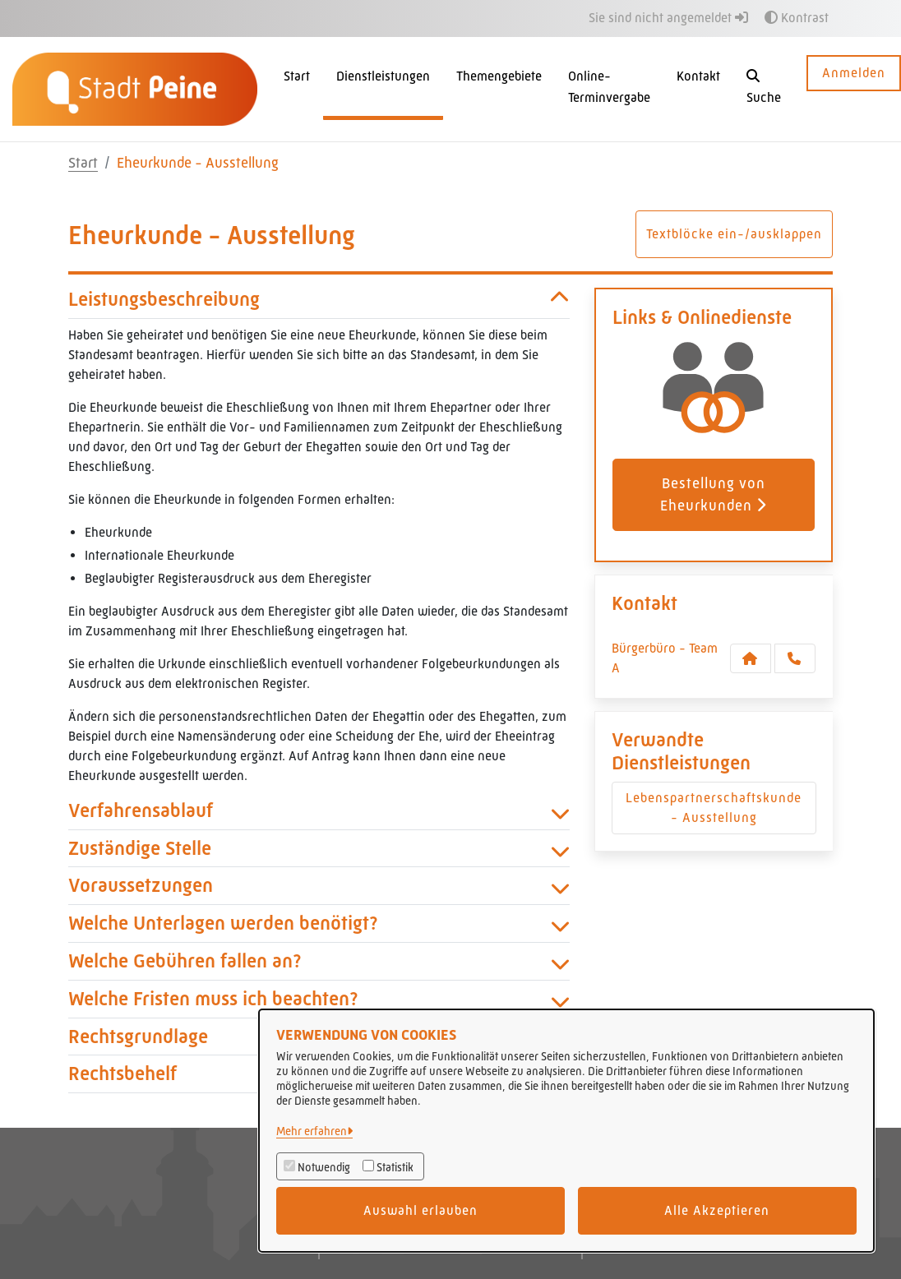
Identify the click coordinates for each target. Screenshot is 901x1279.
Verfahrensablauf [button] (319, 811)
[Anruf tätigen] (795, 658)
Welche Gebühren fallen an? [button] (319, 961)
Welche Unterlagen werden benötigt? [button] (319, 923)
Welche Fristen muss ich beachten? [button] (319, 999)
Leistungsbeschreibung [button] (319, 300)
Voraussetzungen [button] (319, 886)
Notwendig (324, 1167)
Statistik (395, 1167)
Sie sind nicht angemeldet (668, 17)
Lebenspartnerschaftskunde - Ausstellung (714, 807)
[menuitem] (296, 89)
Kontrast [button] (797, 17)
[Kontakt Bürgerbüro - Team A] (750, 658)
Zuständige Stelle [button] (319, 849)
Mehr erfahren (311, 1131)
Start (83, 163)
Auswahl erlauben (420, 1210)
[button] (763, 89)
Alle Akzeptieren (716, 1210)
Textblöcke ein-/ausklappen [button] (734, 234)
